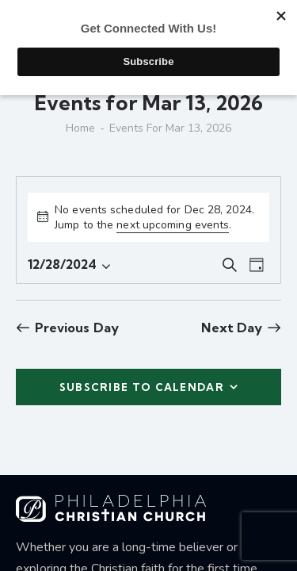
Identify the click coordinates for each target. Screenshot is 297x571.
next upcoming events (172, 224)
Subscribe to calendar (141, 387)
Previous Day (77, 327)
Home (80, 128)
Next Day (231, 327)
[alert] (148, 217)
